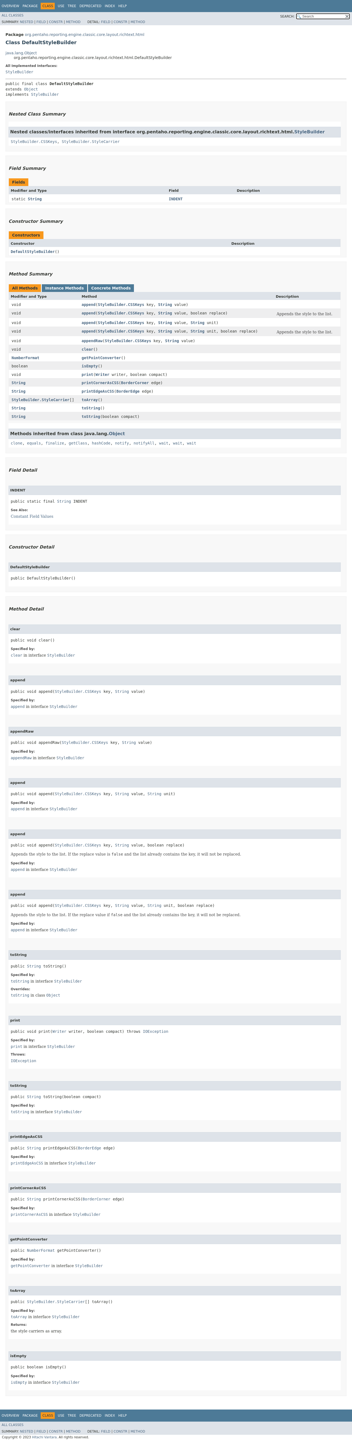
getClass (78, 443)
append (89, 304)
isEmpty (90, 366)
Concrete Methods (111, 288)
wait (164, 443)
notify (122, 443)
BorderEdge (127, 391)
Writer (102, 374)
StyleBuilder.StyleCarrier (91, 141)
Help (122, 6)
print (87, 374)
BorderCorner (135, 383)
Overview (10, 6)
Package (30, 6)
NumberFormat (25, 358)
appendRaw (92, 341)
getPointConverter (101, 358)
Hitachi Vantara (44, 1437)
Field (41, 22)
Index (110, 6)
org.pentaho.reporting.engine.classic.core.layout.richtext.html (84, 34)
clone (16, 443)
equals (34, 443)
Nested (26, 22)
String (35, 199)
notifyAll (144, 443)
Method (73, 22)
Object (31, 89)
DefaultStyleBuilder (33, 251)
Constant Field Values (32, 516)
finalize (54, 443)
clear (87, 349)
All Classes (12, 15)
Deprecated (90, 6)
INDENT (176, 199)
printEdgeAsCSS (98, 391)
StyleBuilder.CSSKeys (34, 141)
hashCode (101, 443)
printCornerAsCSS (100, 383)
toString (91, 408)
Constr (56, 22)
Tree (72, 6)
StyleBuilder (19, 72)
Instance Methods (64, 288)
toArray (90, 400)
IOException (155, 1031)
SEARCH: (287, 16)
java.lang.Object (21, 53)
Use (61, 6)
